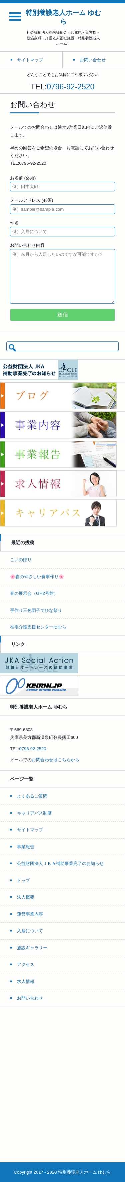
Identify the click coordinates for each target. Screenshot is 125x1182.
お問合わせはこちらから (55, 759)
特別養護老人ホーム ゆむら (63, 17)
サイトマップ (30, 829)
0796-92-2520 (70, 86)
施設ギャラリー (32, 947)
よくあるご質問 (32, 796)
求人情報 (25, 981)
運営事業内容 (30, 914)
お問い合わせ (30, 998)
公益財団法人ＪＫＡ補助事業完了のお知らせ (60, 863)
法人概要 (25, 897)
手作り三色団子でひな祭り (36, 610)
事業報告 (25, 846)
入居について (30, 930)
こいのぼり (21, 559)
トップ (23, 880)
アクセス (25, 964)
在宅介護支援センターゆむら (38, 627)
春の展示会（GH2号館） (34, 593)
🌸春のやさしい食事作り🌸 (37, 576)
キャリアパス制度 (34, 813)
